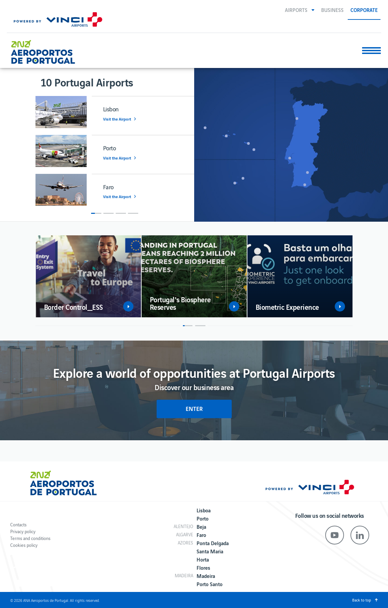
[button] (299, 9)
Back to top (361, 600)
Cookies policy (24, 545)
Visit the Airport (117, 119)
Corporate (364, 9)
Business (332, 9)
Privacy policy (22, 531)
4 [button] (133, 213)
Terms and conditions (30, 538)
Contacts (18, 524)
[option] (114, 154)
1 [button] (96, 213)
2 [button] (108, 213)
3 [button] (121, 213)
